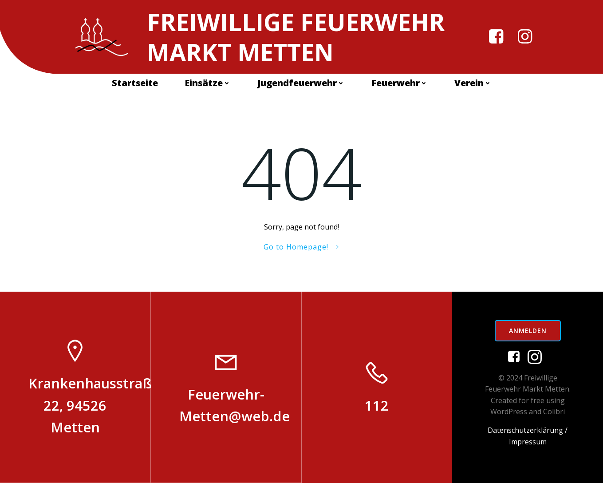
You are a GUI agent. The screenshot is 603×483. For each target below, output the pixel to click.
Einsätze (208, 83)
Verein (473, 83)
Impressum (528, 442)
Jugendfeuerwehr (301, 83)
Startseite (135, 83)
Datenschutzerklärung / (528, 430)
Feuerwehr (399, 83)
